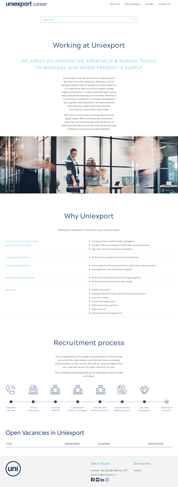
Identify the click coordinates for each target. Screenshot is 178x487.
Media (137, 470)
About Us (115, 4)
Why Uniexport (132, 4)
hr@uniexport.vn (107, 474)
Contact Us (164, 4)
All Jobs (149, 4)
